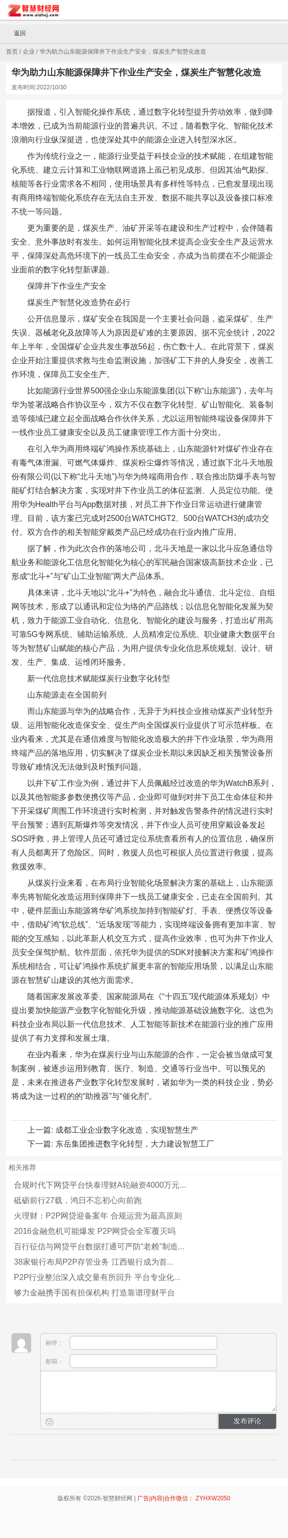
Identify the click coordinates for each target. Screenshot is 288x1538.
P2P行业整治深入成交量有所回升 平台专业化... (97, 1277)
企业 (29, 51)
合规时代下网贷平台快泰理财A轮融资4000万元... (100, 1185)
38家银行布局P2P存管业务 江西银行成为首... (93, 1262)
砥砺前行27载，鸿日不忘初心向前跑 (78, 1200)
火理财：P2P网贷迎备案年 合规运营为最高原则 (98, 1216)
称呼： (132, 1342)
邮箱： (132, 1361)
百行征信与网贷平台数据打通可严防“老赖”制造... (99, 1246)
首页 (12, 51)
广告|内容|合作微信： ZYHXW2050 (183, 1498)
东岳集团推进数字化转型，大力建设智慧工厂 (135, 1144)
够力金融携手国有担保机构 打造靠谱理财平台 (94, 1292)
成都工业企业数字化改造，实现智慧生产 (127, 1130)
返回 (15, 33)
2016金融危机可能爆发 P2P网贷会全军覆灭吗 (94, 1231)
